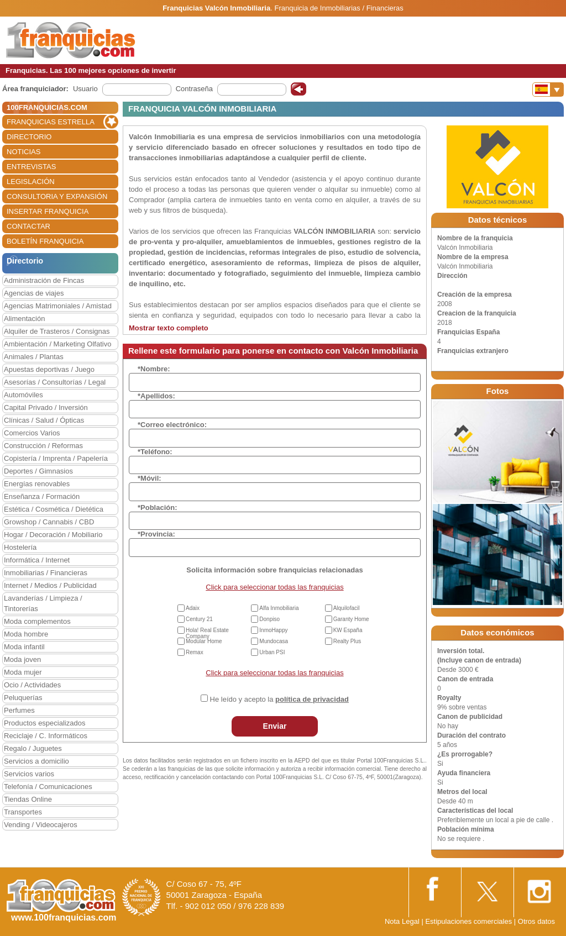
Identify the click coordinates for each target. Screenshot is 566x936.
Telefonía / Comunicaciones (48, 786)
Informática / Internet (37, 560)
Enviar (275, 726)
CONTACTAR (28, 226)
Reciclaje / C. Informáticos (45, 736)
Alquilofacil (346, 608)
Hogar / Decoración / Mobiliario (53, 534)
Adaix (193, 608)
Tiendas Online (28, 799)
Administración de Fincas (44, 280)
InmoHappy (273, 630)
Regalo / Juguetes (33, 748)
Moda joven (22, 659)
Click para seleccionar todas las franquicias (274, 587)
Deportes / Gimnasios (38, 471)
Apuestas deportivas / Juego (49, 369)
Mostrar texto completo (168, 328)
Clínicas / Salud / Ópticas (44, 420)
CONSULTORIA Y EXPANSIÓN (57, 196)
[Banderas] (548, 89)
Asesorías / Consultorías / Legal (55, 382)
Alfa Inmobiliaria (278, 608)
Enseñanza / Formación (42, 496)
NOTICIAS (23, 152)
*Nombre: (154, 369)
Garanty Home (351, 619)
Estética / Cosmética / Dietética (53, 509)
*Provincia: (156, 534)
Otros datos (536, 921)
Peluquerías (23, 697)
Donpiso (269, 619)
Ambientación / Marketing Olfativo (57, 344)
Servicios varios (29, 774)
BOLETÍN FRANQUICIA (45, 241)
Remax (194, 652)
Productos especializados (44, 723)
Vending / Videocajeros (40, 825)
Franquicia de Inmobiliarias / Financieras (338, 8)
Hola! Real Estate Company (207, 633)
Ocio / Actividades (32, 685)
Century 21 (199, 619)
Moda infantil (24, 647)
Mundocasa (273, 641)
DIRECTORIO (29, 137)
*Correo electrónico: (172, 424)
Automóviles (23, 395)
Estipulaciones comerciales (469, 921)
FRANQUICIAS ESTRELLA (51, 122)
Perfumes (19, 710)
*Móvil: (149, 478)
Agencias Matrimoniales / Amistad (58, 306)
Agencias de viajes (34, 293)
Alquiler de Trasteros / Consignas (56, 331)
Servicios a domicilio (36, 761)
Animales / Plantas (34, 357)
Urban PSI (272, 652)
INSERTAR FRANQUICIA (47, 211)
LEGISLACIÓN (31, 181)
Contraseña (194, 89)
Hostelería (20, 547)
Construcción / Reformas (43, 445)
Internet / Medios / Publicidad (50, 585)
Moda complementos (37, 621)
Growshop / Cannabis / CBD (49, 522)
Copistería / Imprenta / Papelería (56, 458)
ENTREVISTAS (31, 166)
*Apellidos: (156, 396)
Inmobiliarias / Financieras (45, 573)
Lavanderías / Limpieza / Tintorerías (43, 603)
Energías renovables (37, 484)
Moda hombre (26, 634)
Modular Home (204, 641)
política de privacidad (312, 699)
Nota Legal (402, 921)
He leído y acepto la (279, 699)
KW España (348, 630)
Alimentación (24, 318)
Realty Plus (347, 641)
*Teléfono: (155, 452)
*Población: (157, 507)
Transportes (23, 812)
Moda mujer (23, 672)
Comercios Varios (32, 433)
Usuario (85, 89)
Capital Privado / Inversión (46, 407)
